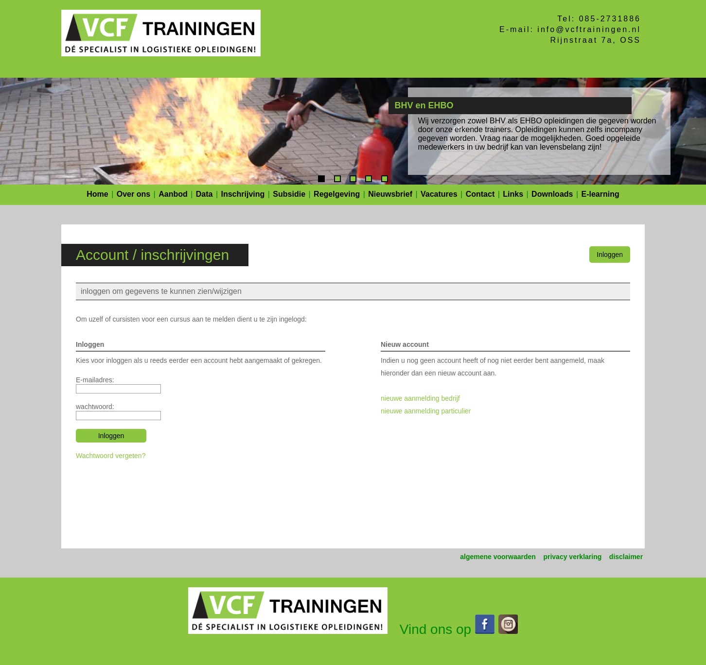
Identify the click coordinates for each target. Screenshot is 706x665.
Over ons (133, 194)
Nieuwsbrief (390, 194)
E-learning (600, 194)
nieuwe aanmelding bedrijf (420, 398)
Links (513, 194)
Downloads (552, 194)
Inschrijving (243, 194)
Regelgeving (337, 194)
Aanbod (173, 194)
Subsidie (289, 194)
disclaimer (626, 557)
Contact (480, 194)
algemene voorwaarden (498, 557)
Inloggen (610, 254)
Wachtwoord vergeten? (110, 456)
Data (204, 194)
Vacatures (439, 194)
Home (97, 194)
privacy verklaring (572, 557)
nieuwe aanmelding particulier (426, 411)
